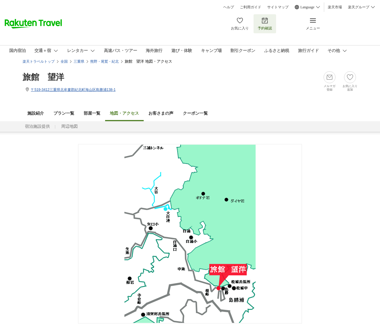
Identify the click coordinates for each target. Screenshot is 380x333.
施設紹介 (35, 113)
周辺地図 (69, 126)
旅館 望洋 (43, 77)
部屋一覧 (92, 113)
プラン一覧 (63, 113)
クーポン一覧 (195, 113)
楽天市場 (335, 7)
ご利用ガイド (250, 7)
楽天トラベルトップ (39, 61)
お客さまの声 (160, 113)
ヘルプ (228, 7)
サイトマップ (278, 7)
